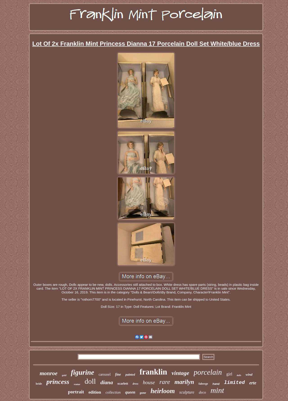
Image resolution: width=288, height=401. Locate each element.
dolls (239, 375)
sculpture (186, 392)
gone (143, 392)
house (149, 382)
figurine (82, 372)
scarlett (122, 383)
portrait (76, 391)
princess (57, 381)
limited (234, 383)
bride (39, 383)
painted (130, 374)
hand (215, 384)
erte (252, 382)
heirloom (163, 390)
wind (249, 374)
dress (135, 383)
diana (106, 382)
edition (94, 392)
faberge (203, 383)
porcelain (208, 372)
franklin (153, 372)
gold (64, 375)
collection (113, 392)
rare (164, 381)
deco (202, 392)
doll (90, 381)
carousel (104, 374)
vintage (180, 373)
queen (130, 392)
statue (77, 384)
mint (217, 390)
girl (229, 374)
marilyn (184, 382)
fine (118, 374)
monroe (48, 373)
